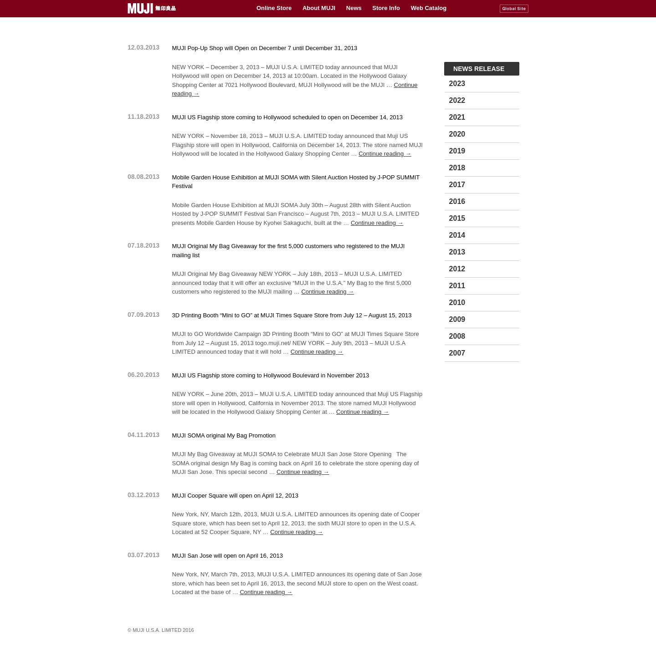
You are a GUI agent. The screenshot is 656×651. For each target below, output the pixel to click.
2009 (457, 319)
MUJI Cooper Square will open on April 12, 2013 (235, 495)
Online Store (274, 8)
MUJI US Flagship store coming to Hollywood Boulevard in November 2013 (270, 375)
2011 (457, 286)
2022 (457, 100)
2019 (457, 151)
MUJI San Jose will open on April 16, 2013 (227, 555)
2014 (457, 235)
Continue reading (385, 153)
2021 (457, 117)
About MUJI (318, 8)
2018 (457, 168)
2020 (457, 134)
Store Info (386, 8)
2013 (457, 252)
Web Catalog (429, 8)
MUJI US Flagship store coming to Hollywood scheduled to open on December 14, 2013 (287, 117)
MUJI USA (153, 8)
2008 (457, 336)
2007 (457, 353)
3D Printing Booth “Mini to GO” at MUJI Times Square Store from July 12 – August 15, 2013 (292, 315)
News (354, 8)
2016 (457, 201)
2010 (457, 302)
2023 (457, 83)
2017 (457, 184)
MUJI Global (514, 9)
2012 (457, 269)
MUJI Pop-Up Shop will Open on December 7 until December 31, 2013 (265, 48)
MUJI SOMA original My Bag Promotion (224, 435)
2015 (457, 218)
